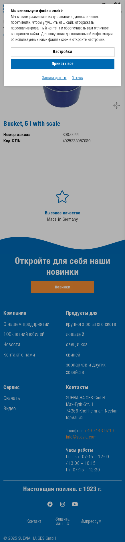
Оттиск (77, 78)
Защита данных (54, 78)
